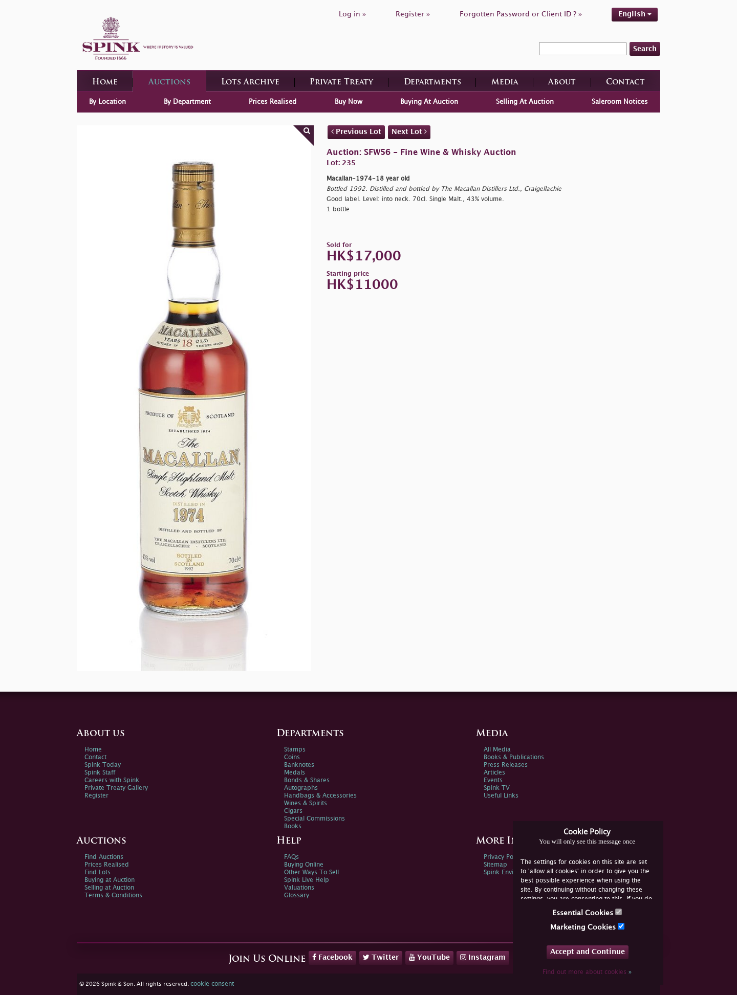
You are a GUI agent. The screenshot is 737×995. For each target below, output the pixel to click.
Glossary (296, 895)
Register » (413, 14)
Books (292, 826)
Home (105, 82)
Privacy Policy (503, 857)
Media (504, 82)
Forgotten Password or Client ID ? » (521, 14)
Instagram (483, 957)
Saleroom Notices (620, 102)
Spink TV (497, 788)
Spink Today (102, 765)
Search (645, 49)
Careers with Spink (111, 780)
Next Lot (409, 131)
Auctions (169, 82)
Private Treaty (341, 82)
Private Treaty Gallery (116, 788)
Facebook (332, 957)
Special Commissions (314, 819)
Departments (432, 82)
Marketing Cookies (587, 927)
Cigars (293, 811)
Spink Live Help (306, 880)
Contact (625, 82)
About (562, 82)
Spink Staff (99, 773)
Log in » (352, 14)
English (635, 14)
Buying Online (303, 865)
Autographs (301, 788)
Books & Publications (514, 757)
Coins (292, 757)
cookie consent (212, 984)
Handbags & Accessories (320, 796)
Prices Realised (272, 102)
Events (493, 780)
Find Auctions (103, 857)
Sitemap (495, 865)
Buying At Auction (429, 102)
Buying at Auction (109, 880)
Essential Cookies (587, 912)
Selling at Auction (109, 888)
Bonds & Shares (307, 780)
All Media (497, 750)
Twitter (381, 957)
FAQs (291, 857)
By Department (187, 102)
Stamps (295, 750)
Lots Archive (250, 82)
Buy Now (348, 102)
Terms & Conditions (113, 895)
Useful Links (501, 796)
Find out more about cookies (587, 972)
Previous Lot (356, 131)
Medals (294, 773)
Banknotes (299, 765)
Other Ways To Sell (311, 872)
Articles (494, 773)
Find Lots (97, 872)
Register (96, 796)
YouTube (429, 957)
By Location (107, 102)
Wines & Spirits (305, 803)
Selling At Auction (525, 102)
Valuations (299, 888)
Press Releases (506, 765)
